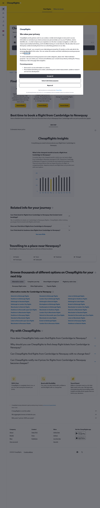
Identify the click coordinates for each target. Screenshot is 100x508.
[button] (50, 76)
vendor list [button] (27, 53)
